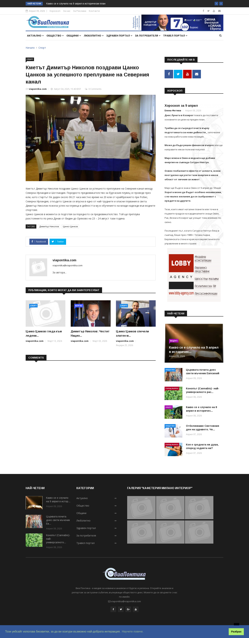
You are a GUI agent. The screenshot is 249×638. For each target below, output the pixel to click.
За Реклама (79, 10)
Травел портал (175, 35)
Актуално (35, 35)
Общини (73, 35)
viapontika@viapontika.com (67, 265)
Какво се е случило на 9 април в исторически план (75, 3)
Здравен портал (119, 35)
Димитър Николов (49, 226)
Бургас (78, 305)
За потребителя (147, 35)
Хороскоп (55, 10)
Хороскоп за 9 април (181, 105)
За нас (66, 10)
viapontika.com (38, 88)
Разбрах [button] (236, 631)
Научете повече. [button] (132, 631)
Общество (55, 35)
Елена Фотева (173, 109)
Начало (30, 47)
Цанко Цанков (70, 226)
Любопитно (93, 35)
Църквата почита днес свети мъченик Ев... (58, 520)
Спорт (42, 47)
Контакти (94, 10)
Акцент (174, 340)
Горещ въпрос (171, 388)
